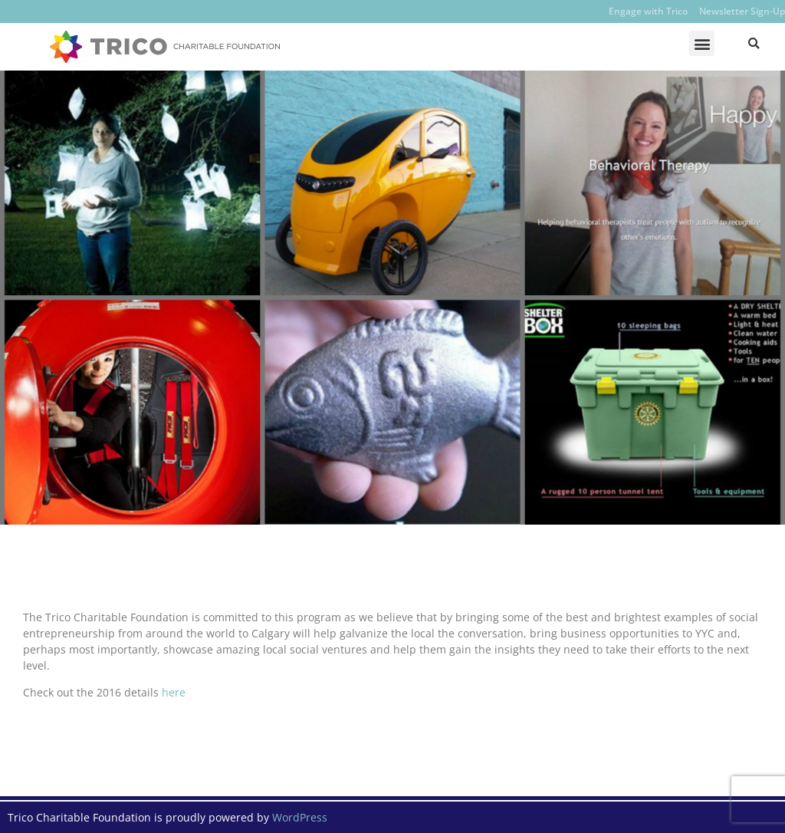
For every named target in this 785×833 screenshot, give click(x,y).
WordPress (299, 817)
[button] (701, 43)
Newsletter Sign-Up (742, 11)
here (174, 692)
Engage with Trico (648, 11)
